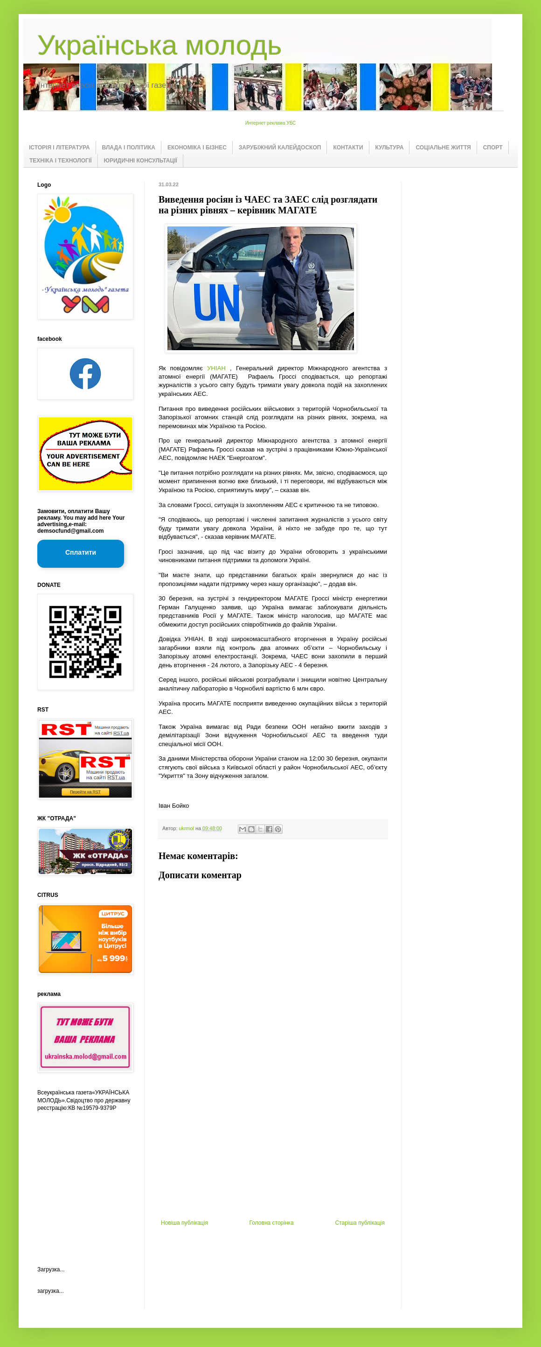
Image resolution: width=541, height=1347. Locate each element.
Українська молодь (159, 45)
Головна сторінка (272, 1223)
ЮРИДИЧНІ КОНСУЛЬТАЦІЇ (140, 160)
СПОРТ (493, 147)
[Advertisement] (84, 1180)
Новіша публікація (184, 1223)
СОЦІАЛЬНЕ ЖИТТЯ (443, 147)
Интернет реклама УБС (270, 123)
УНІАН (216, 368)
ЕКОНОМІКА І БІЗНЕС (197, 147)
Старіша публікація (360, 1223)
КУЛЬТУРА (389, 147)
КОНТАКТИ (348, 147)
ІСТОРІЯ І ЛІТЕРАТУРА (59, 147)
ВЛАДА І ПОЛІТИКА (128, 147)
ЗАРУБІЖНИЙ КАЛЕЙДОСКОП (280, 147)
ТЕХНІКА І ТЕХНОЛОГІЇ (60, 160)
